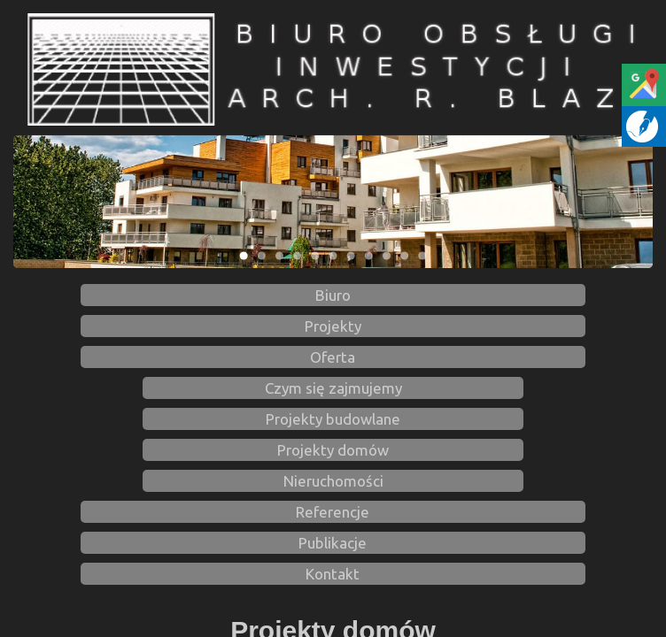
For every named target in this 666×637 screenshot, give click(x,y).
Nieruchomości (333, 480)
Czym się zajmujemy (333, 388)
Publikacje (332, 542)
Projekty (333, 326)
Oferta (332, 357)
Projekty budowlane (333, 419)
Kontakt (333, 573)
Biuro (333, 295)
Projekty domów (333, 449)
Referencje (332, 511)
